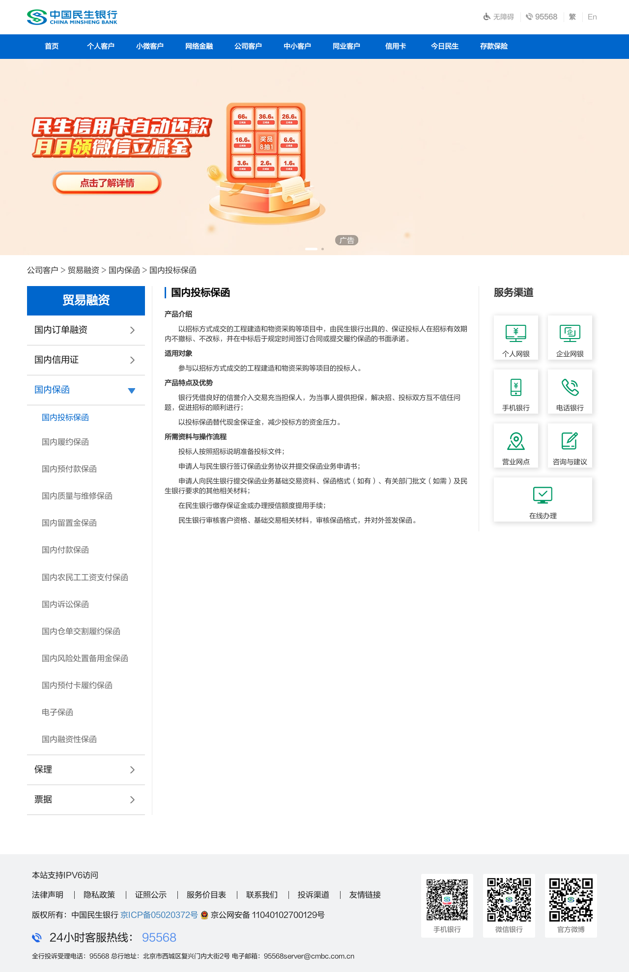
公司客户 (248, 46)
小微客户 (150, 46)
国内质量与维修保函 (77, 496)
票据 (43, 799)
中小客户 (297, 46)
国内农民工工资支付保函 (85, 577)
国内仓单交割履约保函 (81, 631)
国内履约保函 (65, 442)
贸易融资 (83, 270)
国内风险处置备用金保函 (85, 658)
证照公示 (151, 895)
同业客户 (346, 46)
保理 (43, 769)
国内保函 (124, 270)
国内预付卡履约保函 (77, 685)
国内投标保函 (173, 270)
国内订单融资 (60, 330)
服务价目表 (206, 895)
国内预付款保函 (69, 469)
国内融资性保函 (69, 739)
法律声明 (47, 895)
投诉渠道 (313, 895)
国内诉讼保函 (65, 604)
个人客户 (100, 46)
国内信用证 (56, 360)
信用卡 (395, 46)
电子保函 (57, 712)
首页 (51, 46)
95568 (159, 937)
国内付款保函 (65, 550)
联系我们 (262, 895)
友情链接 (365, 895)
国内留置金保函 (69, 523)
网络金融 (199, 46)
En (592, 17)
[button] (311, 249)
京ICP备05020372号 (159, 915)
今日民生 (444, 46)
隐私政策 (99, 895)
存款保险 (494, 46)
